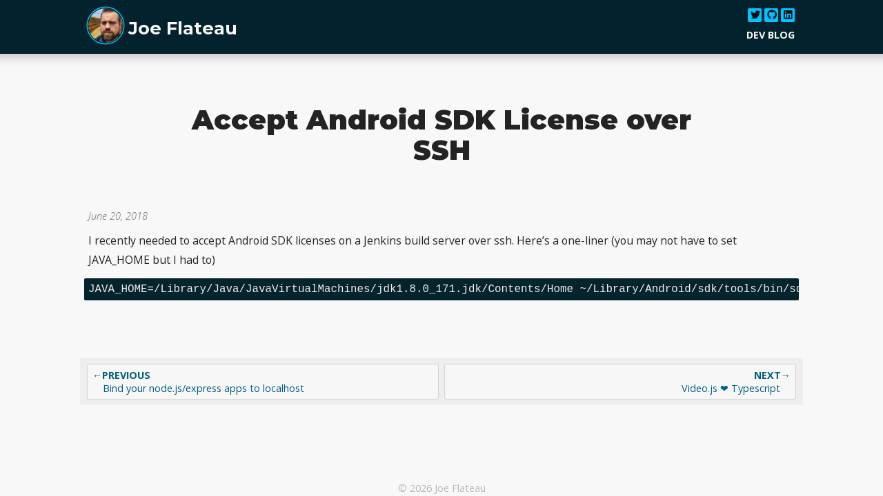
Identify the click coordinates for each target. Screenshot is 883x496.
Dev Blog (770, 34)
